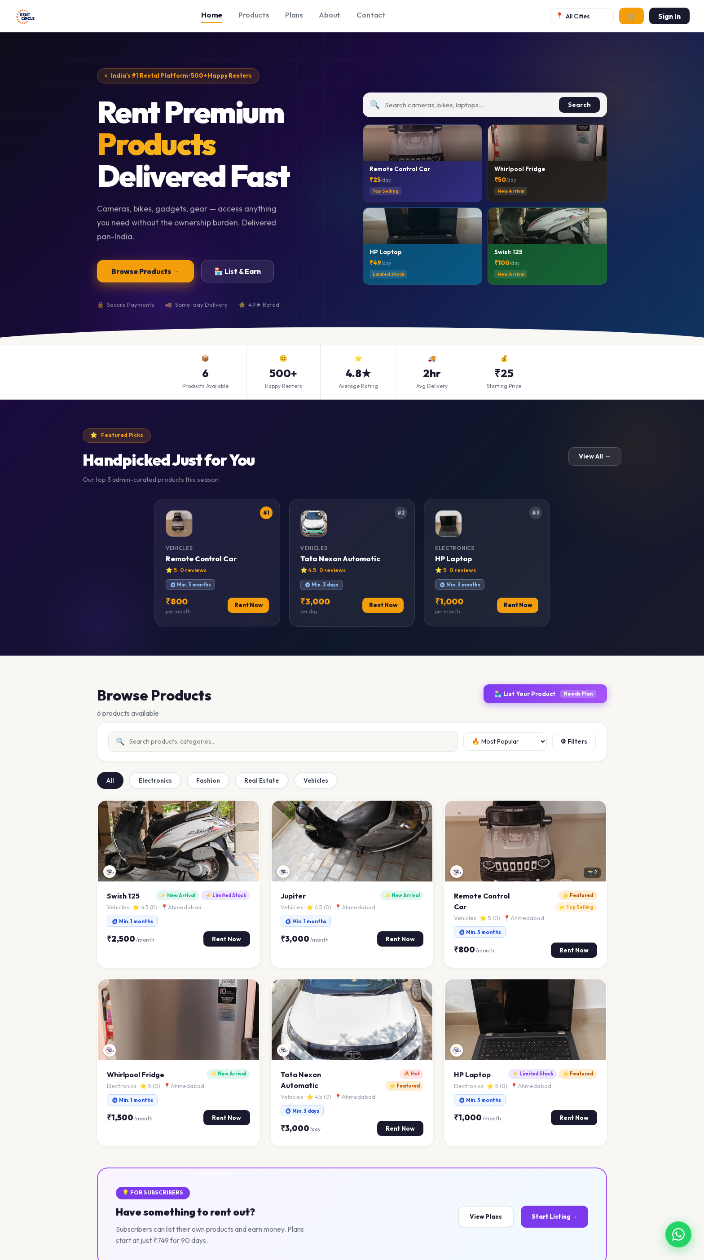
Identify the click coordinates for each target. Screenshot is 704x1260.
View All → (595, 456)
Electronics (155, 780)
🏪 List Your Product (545, 694)
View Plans (486, 1216)
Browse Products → (145, 271)
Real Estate (261, 780)
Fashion (208, 780)
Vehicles (316, 780)
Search (579, 105)
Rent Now (226, 939)
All (110, 780)
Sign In (669, 16)
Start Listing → (554, 1216)
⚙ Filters (573, 741)
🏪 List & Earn (237, 271)
